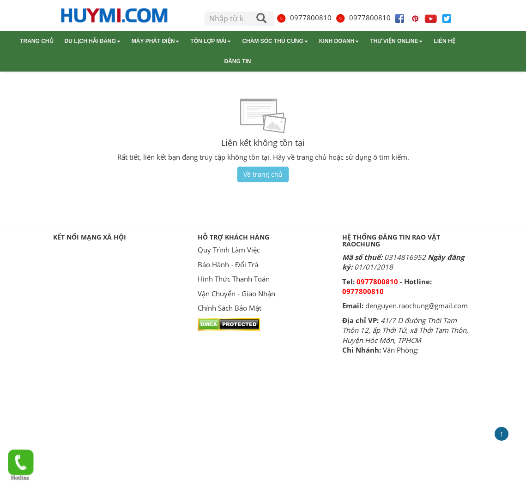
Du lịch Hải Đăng (93, 41)
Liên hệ (444, 41)
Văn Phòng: (401, 349)
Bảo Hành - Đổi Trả (228, 264)
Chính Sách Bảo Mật (229, 307)
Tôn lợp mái (210, 41)
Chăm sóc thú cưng (275, 41)
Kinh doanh (339, 41)
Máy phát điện (155, 41)
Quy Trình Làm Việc (229, 249)
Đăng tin (237, 61)
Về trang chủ (263, 174)
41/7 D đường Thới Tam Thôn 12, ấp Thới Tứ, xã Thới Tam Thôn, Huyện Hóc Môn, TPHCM (405, 330)
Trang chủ (36, 41)
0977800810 (303, 17)
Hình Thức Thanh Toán (234, 278)
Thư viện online (396, 41)
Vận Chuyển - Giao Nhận (236, 293)
